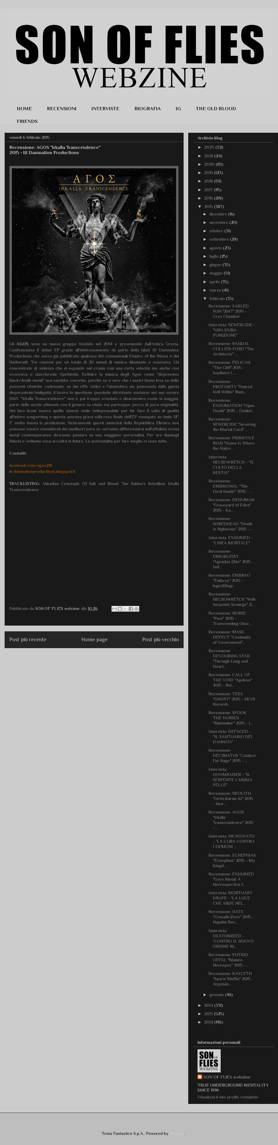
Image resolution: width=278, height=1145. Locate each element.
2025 (209, 147)
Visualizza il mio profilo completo (227, 1096)
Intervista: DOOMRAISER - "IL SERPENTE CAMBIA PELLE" (230, 777)
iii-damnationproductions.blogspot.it (42, 471)
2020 (210, 164)
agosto (216, 247)
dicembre (218, 213)
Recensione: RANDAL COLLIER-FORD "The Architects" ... (231, 348)
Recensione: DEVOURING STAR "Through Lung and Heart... (229, 658)
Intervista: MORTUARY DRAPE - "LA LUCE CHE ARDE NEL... (231, 898)
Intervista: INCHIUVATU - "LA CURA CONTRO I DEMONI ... (232, 841)
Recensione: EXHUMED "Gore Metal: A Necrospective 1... (231, 879)
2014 (209, 1005)
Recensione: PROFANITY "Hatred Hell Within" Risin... (230, 386)
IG (178, 108)
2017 (209, 189)
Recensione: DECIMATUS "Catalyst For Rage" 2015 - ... (232, 755)
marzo (215, 289)
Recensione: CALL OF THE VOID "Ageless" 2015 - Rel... (230, 679)
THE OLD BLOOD (216, 108)
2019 (209, 172)
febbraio (217, 298)
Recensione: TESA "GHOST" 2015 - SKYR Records (232, 699)
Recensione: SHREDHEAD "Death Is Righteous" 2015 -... (230, 523)
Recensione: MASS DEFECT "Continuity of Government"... (230, 637)
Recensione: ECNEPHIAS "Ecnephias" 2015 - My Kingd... (232, 860)
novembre (219, 222)
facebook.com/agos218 (30, 465)
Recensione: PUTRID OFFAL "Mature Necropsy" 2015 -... (228, 959)
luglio (214, 256)
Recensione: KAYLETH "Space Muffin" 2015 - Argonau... (231, 978)
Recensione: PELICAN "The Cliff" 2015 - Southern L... (229, 367)
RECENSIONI (61, 108)
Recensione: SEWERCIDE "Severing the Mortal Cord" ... (232, 424)
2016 (209, 198)
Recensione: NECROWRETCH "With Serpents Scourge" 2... (232, 599)
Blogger (177, 1133)
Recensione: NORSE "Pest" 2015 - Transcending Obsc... (230, 618)
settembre (219, 239)
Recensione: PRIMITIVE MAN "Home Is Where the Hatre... (232, 443)
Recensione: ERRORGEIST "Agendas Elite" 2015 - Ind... (231, 559)
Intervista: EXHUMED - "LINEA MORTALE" (231, 540)
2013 (209, 1013)
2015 (209, 206)
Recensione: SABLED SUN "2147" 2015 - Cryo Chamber (229, 311)
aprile (215, 281)
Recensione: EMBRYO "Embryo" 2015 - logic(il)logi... (229, 580)
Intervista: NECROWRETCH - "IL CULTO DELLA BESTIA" (231, 464)
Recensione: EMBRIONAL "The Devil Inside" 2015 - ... (231, 486)
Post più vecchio (160, 639)
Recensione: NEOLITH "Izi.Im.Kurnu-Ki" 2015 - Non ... (231, 798)
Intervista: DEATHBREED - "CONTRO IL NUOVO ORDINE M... (231, 938)
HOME (24, 108)
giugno (216, 264)
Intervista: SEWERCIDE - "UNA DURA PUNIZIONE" (232, 330)
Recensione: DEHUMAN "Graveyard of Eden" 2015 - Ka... (231, 504)
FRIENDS (27, 120)
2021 (209, 155)
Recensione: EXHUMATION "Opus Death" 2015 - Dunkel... (231, 405)
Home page (94, 639)
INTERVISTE (105, 108)
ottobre (216, 230)
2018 (209, 180)
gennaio (217, 994)
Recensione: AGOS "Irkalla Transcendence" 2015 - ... (231, 820)
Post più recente (27, 639)
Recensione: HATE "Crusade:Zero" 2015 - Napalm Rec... (231, 916)
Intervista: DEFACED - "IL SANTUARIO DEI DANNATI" (230, 736)
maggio (216, 272)
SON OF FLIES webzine (226, 1076)
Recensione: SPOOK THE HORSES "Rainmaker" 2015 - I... (231, 717)
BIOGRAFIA (147, 108)
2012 (209, 1021)
